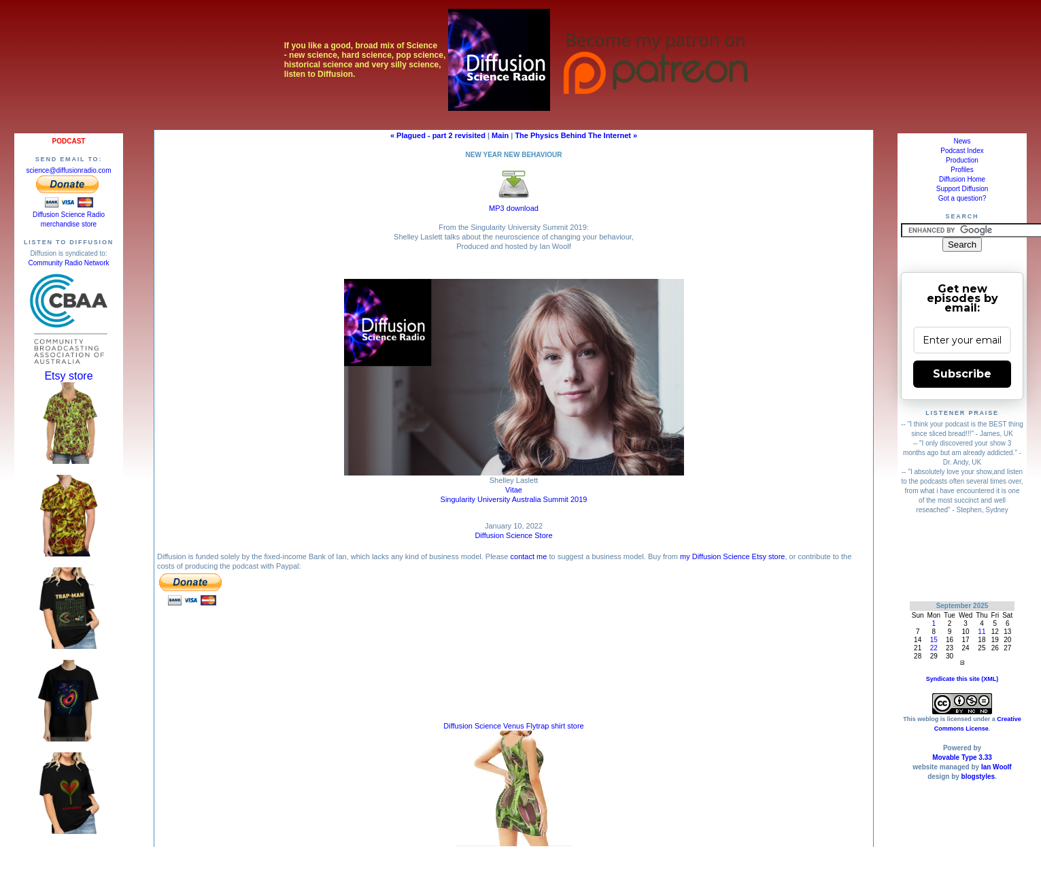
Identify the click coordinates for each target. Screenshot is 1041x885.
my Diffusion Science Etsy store (732, 556)
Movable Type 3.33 (962, 757)
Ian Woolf (996, 767)
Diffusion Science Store (513, 535)
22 (934, 648)
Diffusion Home (962, 179)
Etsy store (68, 376)
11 (981, 631)
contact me (529, 556)
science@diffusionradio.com (68, 170)
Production (962, 160)
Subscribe (962, 373)
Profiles (962, 169)
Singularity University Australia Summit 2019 (514, 499)
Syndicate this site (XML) (962, 678)
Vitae (513, 490)
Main (500, 135)
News (961, 141)
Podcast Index (961, 150)
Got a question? (962, 198)
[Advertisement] (962, 557)
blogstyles (978, 776)
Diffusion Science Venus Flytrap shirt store (513, 726)
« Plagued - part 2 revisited (437, 135)
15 (934, 640)
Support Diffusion (962, 189)
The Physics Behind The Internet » (576, 135)
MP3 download (514, 204)
